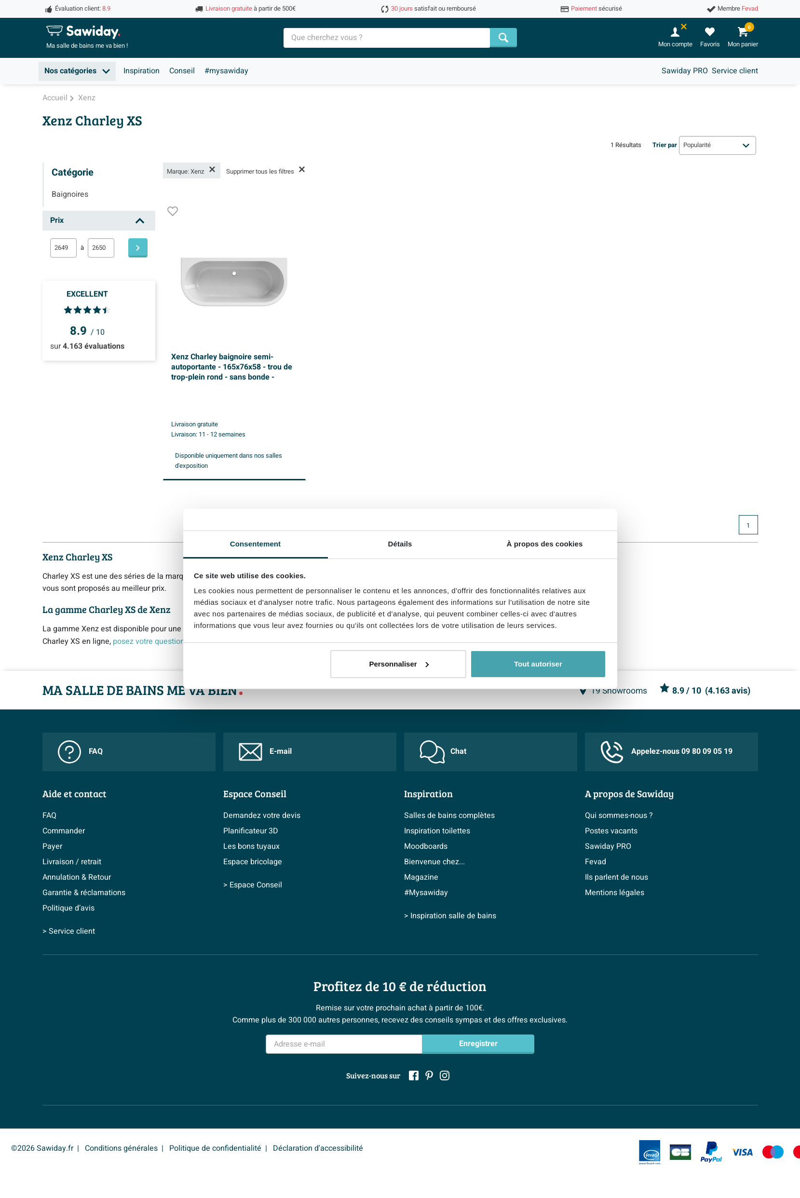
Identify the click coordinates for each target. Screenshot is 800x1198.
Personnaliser (398, 664)
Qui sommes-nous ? (619, 815)
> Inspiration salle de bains (450, 916)
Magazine (421, 877)
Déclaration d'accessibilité (318, 1148)
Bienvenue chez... (434, 862)
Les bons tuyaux (251, 846)
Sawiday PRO (685, 71)
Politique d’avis (68, 908)
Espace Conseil (254, 793)
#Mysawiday (426, 892)
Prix (57, 220)
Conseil (182, 71)
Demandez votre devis (261, 815)
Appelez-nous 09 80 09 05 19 (666, 752)
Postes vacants (611, 831)
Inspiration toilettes (437, 831)
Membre (738, 9)
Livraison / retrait (71, 862)
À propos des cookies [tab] (545, 544)
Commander (63, 831)
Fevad (595, 862)
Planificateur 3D (250, 831)
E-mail (265, 752)
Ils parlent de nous (616, 877)
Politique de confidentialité (215, 1148)
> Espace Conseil (252, 885)
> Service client (68, 931)
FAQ (80, 751)
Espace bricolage (252, 862)
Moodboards (425, 846)
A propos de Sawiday (629, 793)
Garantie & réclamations (83, 892)
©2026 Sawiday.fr (42, 1148)
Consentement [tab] (255, 544)
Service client (735, 71)
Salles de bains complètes (449, 815)
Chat (443, 751)
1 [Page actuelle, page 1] (748, 526)
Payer (52, 846)
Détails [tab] (400, 544)
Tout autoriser (538, 664)
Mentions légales (614, 892)
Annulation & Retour (76, 877)
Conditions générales (121, 1148)
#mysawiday (226, 71)
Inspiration (141, 71)
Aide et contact (74, 793)
